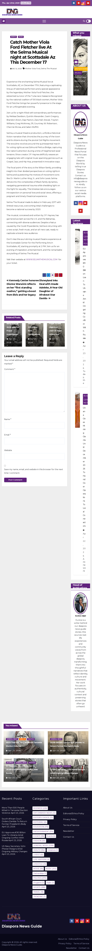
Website (8, 450)
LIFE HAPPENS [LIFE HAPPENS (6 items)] (41, 859)
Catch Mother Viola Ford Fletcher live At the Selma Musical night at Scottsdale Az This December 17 (32, 52)
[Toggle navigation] (44, 21)
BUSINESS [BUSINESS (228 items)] (40, 808)
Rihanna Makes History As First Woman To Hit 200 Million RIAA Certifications (34, 323)
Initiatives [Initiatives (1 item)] (53, 850)
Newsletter (68, 831)
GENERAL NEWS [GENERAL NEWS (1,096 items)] (43, 845)
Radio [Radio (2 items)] (50, 883)
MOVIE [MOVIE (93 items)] (38, 869)
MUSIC (21, 37)
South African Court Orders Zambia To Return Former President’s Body (14, 821)
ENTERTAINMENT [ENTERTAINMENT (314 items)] (43, 831)
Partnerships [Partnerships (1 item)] (39, 873)
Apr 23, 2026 (14, 751)
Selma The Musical (49, 69)
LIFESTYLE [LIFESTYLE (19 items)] (39, 864)
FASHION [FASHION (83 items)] (39, 841)
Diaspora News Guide (22, 926)
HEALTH (22, 739)
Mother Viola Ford (32, 69)
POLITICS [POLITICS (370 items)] (39, 878)
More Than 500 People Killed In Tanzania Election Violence (15, 810)
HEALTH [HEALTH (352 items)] (39, 850)
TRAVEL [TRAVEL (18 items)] (38, 892)
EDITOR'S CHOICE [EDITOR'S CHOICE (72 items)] (43, 817)
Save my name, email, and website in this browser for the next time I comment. (33, 471)
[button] (84, 21)
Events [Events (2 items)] (51, 836)
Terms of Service (71, 825)
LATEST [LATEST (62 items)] (38, 855)
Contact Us (68, 837)
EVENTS (13, 37)
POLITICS (31, 739)
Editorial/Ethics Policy (73, 813)
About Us (67, 808)
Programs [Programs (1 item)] (38, 883)
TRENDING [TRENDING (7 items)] (39, 897)
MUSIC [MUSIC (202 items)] (51, 869)
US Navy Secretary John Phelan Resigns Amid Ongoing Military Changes (14, 849)
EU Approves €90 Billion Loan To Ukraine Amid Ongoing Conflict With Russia (22, 769)
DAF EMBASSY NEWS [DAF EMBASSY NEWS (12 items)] (44, 813)
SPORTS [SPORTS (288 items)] (39, 887)
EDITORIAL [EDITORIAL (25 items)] (39, 822)
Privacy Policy (70, 819)
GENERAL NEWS (12, 739)
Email (7, 435)
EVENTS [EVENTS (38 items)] (38, 836)
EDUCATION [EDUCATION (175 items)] (40, 827)
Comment (9, 369)
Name (7, 419)
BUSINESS (10, 762)
